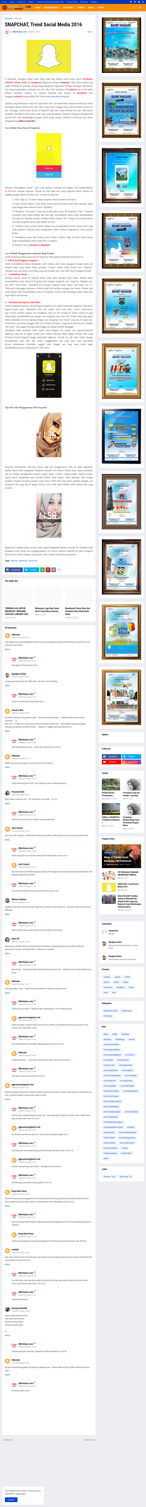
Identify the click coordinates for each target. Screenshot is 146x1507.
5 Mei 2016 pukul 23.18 (27, 1386)
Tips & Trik (32, 561)
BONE (115, 1034)
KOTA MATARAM (127, 1086)
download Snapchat (60, 96)
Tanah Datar (126, 1011)
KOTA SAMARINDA (111, 1107)
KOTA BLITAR (109, 1065)
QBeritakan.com (25, 658)
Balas (7, 649)
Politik (127, 977)
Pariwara (109, 1177)
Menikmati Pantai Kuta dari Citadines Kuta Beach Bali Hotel (77, 611)
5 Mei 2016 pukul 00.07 (20, 677)
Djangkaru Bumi (19, 674)
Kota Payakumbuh (127, 1143)
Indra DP (15, 938)
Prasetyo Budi (18, 791)
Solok (106, 1158)
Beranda (8, 18)
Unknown (16, 634)
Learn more (20, 1494)
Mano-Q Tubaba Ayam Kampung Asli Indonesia (117, 859)
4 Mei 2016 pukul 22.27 (20, 637)
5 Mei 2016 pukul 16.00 (20, 1253)
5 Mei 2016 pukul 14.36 (27, 1020)
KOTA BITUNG (123, 1060)
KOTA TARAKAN (131, 1112)
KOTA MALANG (126, 1081)
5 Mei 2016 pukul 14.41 (27, 1162)
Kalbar (125, 982)
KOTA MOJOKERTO (111, 1091)
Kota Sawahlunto (110, 1148)
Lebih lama (89, 1440)
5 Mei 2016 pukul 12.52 (27, 743)
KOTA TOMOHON (111, 1117)
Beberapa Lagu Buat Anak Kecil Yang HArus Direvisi (47, 610)
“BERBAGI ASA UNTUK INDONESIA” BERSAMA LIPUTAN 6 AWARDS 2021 (17, 611)
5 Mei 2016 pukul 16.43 (27, 1276)
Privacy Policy (72, 2)
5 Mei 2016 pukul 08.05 (20, 795)
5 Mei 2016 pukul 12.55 (27, 851)
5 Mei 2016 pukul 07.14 (20, 759)
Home (4, 2)
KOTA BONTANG (125, 1065)
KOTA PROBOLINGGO (112, 1101)
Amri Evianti (17, 828)
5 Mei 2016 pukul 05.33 (20, 713)
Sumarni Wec (18, 710)
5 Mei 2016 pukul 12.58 (27, 965)
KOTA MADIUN (109, 1081)
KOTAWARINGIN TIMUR (113, 1127)
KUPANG (130, 1127)
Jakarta (117, 977)
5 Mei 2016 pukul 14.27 (20, 1088)
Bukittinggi (120, 1039)
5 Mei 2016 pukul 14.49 (27, 1178)
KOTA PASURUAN (130, 1091)
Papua (131, 987)
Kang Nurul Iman (19, 1191)
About (12, 2)
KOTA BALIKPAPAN (111, 1045)
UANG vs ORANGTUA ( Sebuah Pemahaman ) (111, 820)
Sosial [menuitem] (91, 7)
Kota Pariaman (109, 1143)
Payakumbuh (126, 1153)
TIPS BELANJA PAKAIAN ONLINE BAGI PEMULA (128, 873)
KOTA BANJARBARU (112, 1050)
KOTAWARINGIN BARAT (113, 1122)
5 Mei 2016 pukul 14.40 (27, 1146)
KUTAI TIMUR (109, 1138)
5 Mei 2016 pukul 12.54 (27, 815)
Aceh (106, 992)
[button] (133, 7)
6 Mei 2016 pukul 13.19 (27, 1236)
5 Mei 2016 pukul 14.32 (27, 1111)
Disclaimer (84, 2)
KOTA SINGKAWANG (112, 1112)
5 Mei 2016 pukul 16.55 (27, 867)
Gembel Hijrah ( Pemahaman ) (108, 794)
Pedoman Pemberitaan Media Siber (50, 2)
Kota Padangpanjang (127, 1138)
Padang (125, 1148)
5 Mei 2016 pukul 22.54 (20, 1363)
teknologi (23, 561)
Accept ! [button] (11, 1500)
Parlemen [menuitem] (67, 7)
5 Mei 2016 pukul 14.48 (27, 1071)
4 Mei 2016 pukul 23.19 (27, 661)
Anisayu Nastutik (19, 1308)
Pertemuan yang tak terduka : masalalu (131, 794)
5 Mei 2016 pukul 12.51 (27, 697)
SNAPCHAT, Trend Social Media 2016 (128, 885)
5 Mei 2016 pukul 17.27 (27, 886)
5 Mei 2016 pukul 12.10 (20, 902)
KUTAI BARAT (109, 1132)
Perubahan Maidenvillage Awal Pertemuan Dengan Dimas (131, 821)
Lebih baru (8, 1440)
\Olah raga (108, 1016)
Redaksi (31, 2)
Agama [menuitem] (101, 7)
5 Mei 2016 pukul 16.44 (27, 1347)
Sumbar (107, 977)
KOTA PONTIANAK (111, 1096)
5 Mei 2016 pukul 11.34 (20, 831)
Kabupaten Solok (110, 1011)
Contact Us (21, 2)
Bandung (125, 1034)
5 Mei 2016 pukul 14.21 (20, 984)
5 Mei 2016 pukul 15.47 (20, 1194)
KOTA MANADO (110, 1086)
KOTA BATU (130, 1055)
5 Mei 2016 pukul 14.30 (27, 1004)
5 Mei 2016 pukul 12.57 (27, 926)
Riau (114, 992)
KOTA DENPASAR (111, 1070)
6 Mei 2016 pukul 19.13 (27, 1295)
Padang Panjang (110, 1153)
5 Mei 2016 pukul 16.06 (20, 1311)
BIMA (106, 1034)
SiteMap (94, 2)
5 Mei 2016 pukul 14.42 (27, 1039)
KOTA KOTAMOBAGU (112, 1076)
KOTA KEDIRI (127, 1070)
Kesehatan (108, 987)
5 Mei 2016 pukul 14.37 (27, 1130)
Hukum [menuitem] (81, 7)
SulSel (116, 982)
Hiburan (17, 18)
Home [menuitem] (37, 7)
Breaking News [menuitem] (51, 7)
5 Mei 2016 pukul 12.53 (27, 779)
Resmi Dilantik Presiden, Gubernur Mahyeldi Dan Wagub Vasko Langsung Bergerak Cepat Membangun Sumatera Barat (129, 901)
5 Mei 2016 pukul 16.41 (27, 1217)
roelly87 (15, 1249)
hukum (106, 982)
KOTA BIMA (108, 1060)
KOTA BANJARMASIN (112, 1055)
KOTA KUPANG (131, 1076)
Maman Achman (19, 899)
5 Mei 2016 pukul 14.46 (27, 1056)
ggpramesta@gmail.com (29, 1017)
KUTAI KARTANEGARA (127, 1132)
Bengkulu (120, 987)
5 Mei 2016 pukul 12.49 (20, 942)
